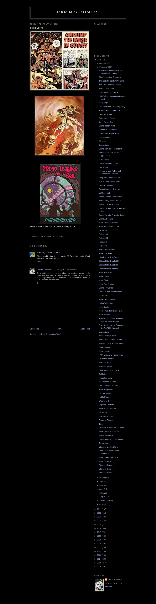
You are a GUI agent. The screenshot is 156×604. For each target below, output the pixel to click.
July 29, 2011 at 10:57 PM (66, 270)
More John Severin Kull (109, 226)
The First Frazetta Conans (110, 85)
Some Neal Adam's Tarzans (110, 339)
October (103, 504)
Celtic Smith (104, 374)
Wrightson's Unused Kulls (109, 177)
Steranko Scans (105, 473)
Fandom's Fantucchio (108, 130)
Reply (39, 262)
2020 (99, 544)
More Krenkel (104, 351)
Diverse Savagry (106, 185)
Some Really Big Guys (108, 163)
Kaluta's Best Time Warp (109, 110)
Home (60, 329)
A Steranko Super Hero (109, 133)
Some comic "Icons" (107, 118)
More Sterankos (105, 272)
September (104, 500)
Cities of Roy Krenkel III (109, 261)
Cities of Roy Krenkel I (108, 269)
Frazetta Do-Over (106, 416)
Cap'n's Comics (78, 12)
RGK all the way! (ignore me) (111, 355)
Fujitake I (103, 246)
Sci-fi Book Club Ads (107, 408)
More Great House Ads (108, 223)
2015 (99, 524)
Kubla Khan (104, 397)
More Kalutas (104, 315)
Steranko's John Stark (108, 447)
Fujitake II (103, 242)
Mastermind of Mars (107, 382)
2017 (99, 532)
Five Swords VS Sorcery (109, 92)
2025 (99, 563)
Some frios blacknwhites (109, 204)
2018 (99, 536)
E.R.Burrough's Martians (109, 181)
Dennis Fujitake (105, 114)
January (103, 63)
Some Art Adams (106, 219)
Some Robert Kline (107, 126)
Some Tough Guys (107, 249)
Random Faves (105, 366)
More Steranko (105, 461)
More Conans (104, 276)
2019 (99, 540)
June (101, 489)
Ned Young (103, 167)
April (101, 481)
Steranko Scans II (106, 469)
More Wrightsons (106, 389)
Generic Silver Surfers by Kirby (112, 107)
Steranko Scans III (106, 465)
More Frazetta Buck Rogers (110, 311)
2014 (99, 521)
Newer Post (34, 329)
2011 (99, 509)
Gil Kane (102, 141)
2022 (99, 551)
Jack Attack (104, 230)
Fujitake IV (103, 234)
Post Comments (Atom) (51, 334)
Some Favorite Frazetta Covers (112, 215)
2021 (99, 547)
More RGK (103, 280)
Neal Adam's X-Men (107, 336)
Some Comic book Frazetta (110, 149)
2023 (99, 555)
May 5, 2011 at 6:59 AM (51, 253)
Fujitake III (103, 238)
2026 (99, 567)
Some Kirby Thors (106, 88)
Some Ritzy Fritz (106, 435)
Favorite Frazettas (106, 359)
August (102, 497)
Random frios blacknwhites (110, 292)
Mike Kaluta (104, 307)
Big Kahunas (104, 347)
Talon (101, 424)
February (103, 67)
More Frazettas (105, 253)
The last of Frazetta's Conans (111, 81)
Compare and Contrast (108, 385)
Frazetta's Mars (105, 378)
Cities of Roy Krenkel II (108, 265)
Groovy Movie (105, 393)
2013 (99, 517)
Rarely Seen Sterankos (109, 457)
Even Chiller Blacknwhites (110, 431)
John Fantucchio (106, 122)
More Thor (103, 103)
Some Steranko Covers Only (111, 439)
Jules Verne (104, 159)
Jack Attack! (104, 145)
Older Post (85, 329)
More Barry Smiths (107, 299)
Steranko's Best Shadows (110, 77)
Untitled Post (104, 193)
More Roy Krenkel (106, 284)
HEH (39, 253)
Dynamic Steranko (106, 420)
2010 (99, 60)
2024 (99, 559)
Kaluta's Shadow (106, 303)
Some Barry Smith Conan (109, 200)
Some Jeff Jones (106, 288)
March (102, 477)
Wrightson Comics (106, 401)
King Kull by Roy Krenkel (109, 257)
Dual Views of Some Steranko (111, 428)
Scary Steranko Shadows (109, 189)
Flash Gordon (104, 137)
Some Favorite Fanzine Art (110, 197)
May (101, 485)
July (101, 493)
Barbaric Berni (105, 362)
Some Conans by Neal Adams (111, 343)
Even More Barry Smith (109, 370)
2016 (99, 528)
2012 (99, 513)
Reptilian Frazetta (106, 405)
